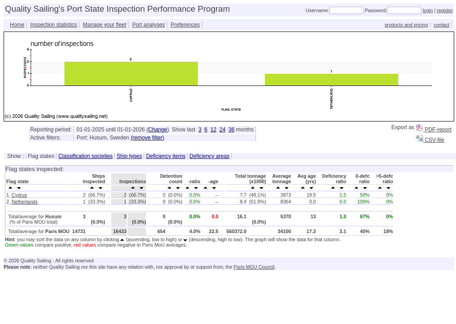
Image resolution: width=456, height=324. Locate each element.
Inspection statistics (53, 25)
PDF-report (433, 129)
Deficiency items (165, 156)
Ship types (129, 156)
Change (157, 129)
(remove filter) (147, 138)
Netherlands (24, 201)
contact (441, 24)
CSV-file (430, 140)
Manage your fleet (104, 25)
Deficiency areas (210, 156)
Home (17, 25)
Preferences (185, 25)
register (445, 10)
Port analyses (148, 25)
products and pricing (406, 24)
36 (231, 129)
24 (222, 129)
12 (213, 129)
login (428, 10)
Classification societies (85, 156)
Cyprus (19, 195)
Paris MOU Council (254, 267)
